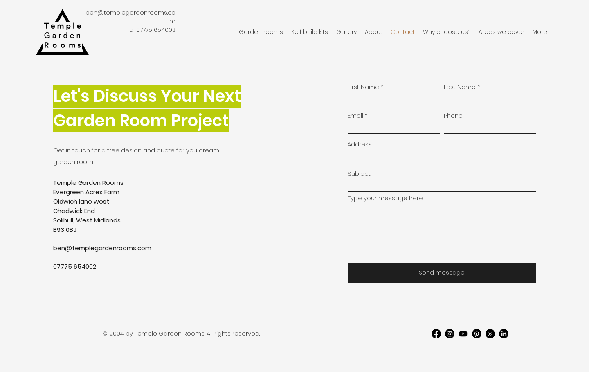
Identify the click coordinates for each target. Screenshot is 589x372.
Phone (453, 115)
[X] (490, 333)
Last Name (460, 87)
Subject (359, 173)
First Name (363, 87)
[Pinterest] (476, 333)
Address (359, 144)
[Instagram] (449, 333)
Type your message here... (386, 198)
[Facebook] (436, 333)
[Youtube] (463, 333)
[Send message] (442, 273)
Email (355, 115)
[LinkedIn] (503, 333)
